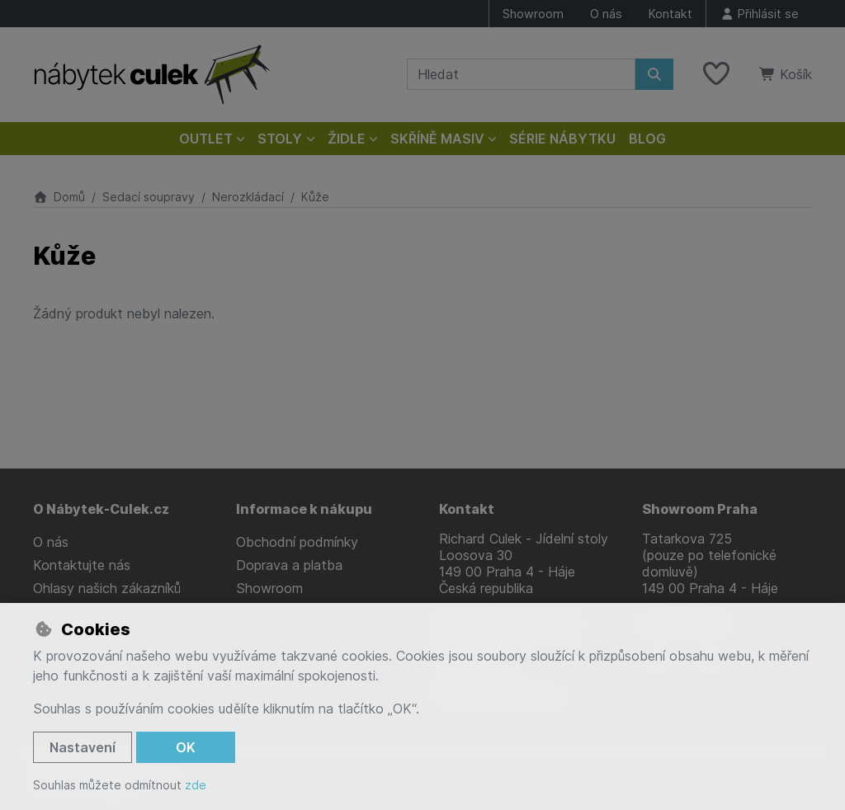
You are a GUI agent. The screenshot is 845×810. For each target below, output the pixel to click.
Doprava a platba (289, 565)
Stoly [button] (279, 138)
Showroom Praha (700, 509)
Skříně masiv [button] (437, 138)
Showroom (533, 14)
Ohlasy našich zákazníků (107, 588)
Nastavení (83, 747)
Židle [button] (347, 138)
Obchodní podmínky (297, 542)
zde (195, 785)
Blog (647, 138)
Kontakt (670, 14)
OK (186, 747)
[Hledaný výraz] (521, 74)
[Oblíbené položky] (716, 74)
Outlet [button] (206, 138)
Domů (59, 197)
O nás (606, 14)
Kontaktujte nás (81, 565)
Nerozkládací (248, 197)
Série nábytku (562, 138)
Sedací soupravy (148, 197)
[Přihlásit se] (759, 13)
